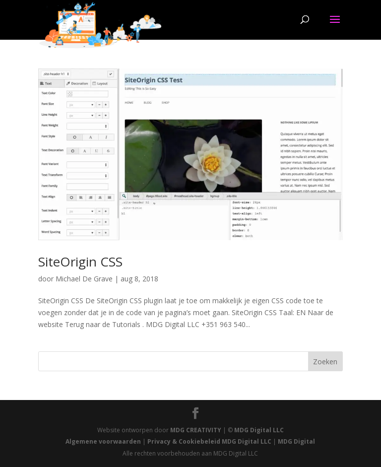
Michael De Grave (84, 278)
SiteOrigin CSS (80, 261)
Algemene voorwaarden (103, 441)
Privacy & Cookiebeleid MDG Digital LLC (209, 441)
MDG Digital (296, 441)
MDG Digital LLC (259, 430)
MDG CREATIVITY (195, 430)
